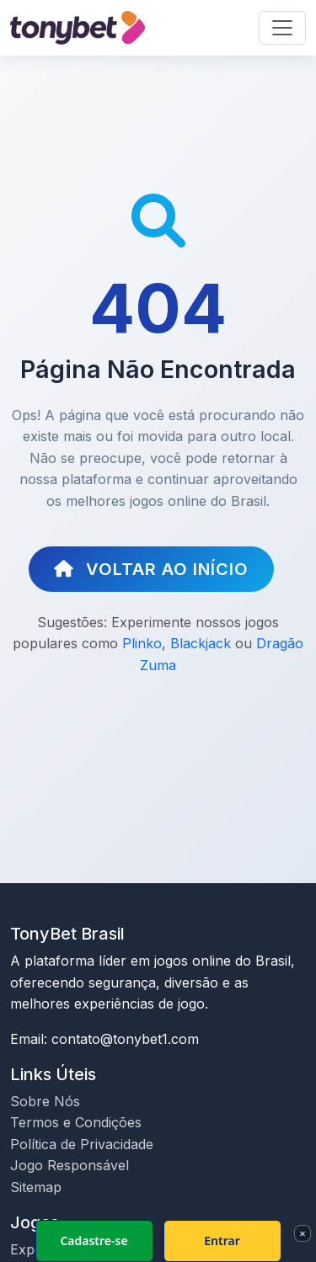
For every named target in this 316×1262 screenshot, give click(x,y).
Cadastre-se (93, 1241)
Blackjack (200, 643)
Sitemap (36, 1187)
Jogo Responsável (69, 1165)
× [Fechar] (302, 1233)
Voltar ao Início (151, 569)
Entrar (222, 1241)
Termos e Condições (76, 1122)
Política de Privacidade (81, 1144)
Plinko (142, 643)
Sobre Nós (45, 1101)
